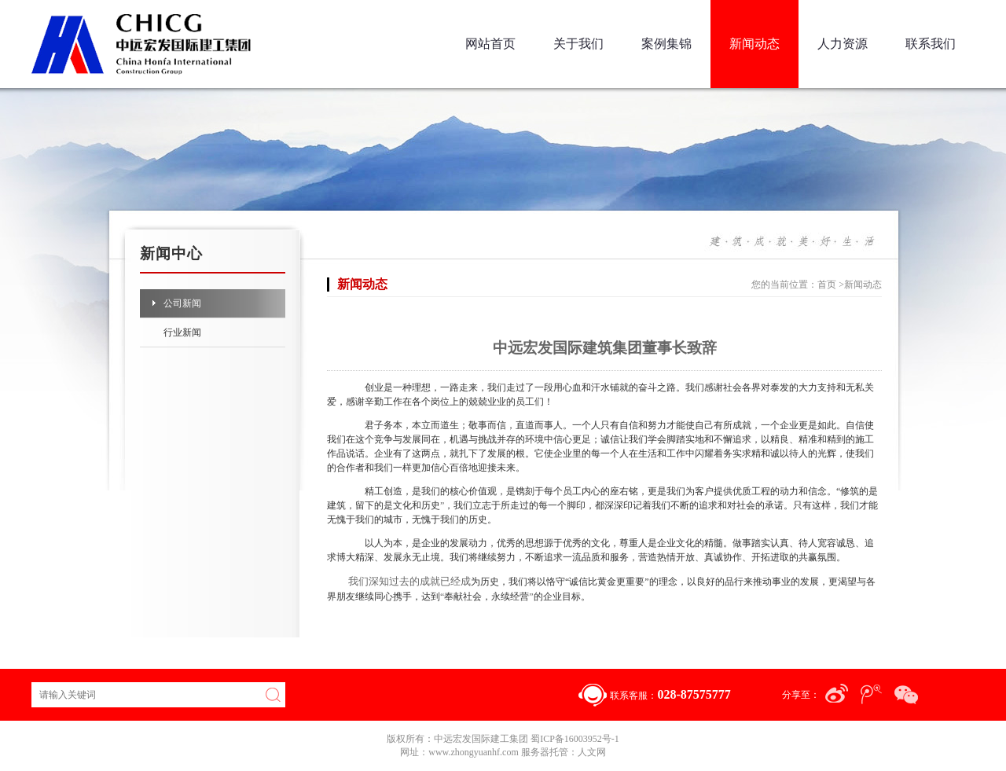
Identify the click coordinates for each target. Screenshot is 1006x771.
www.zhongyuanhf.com (474, 752)
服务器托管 (544, 752)
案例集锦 (666, 43)
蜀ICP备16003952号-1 (575, 738)
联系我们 (930, 43)
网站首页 (490, 43)
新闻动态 (754, 43)
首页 (826, 284)
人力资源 (842, 43)
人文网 (592, 752)
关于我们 (578, 43)
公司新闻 (182, 303)
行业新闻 (182, 332)
